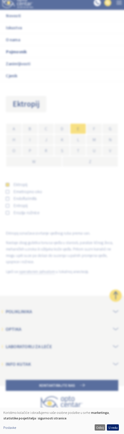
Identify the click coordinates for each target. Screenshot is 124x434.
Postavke (9, 427)
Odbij (100, 427)
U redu (113, 427)
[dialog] (62, 421)
